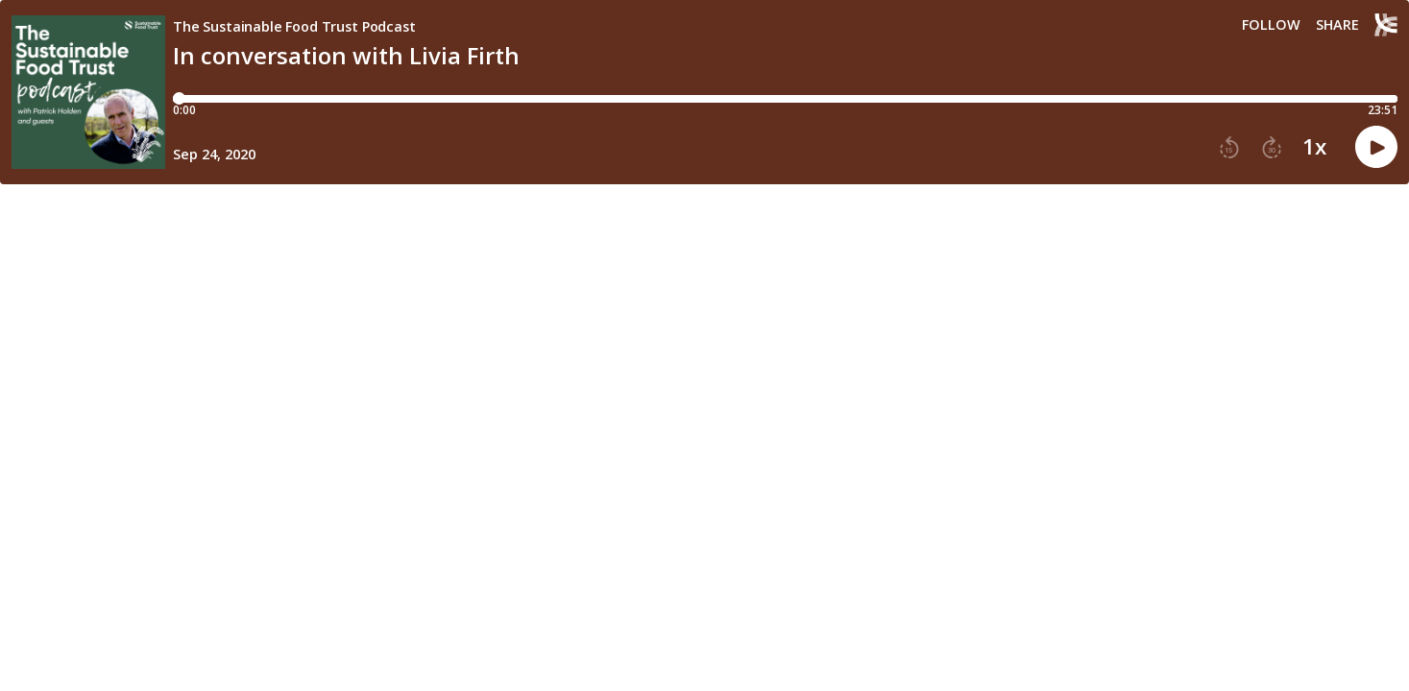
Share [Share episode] (1337, 25)
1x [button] (1314, 146)
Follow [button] (1271, 25)
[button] (1229, 147)
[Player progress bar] (785, 99)
